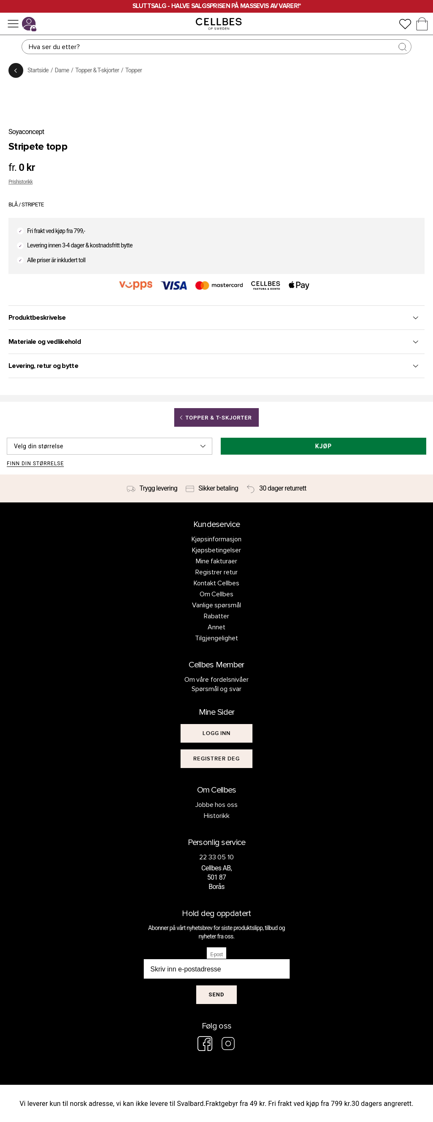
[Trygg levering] (152, 488)
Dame (62, 70)
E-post (216, 954)
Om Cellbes (217, 594)
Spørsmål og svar (217, 689)
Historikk (217, 816)
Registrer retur (216, 572)
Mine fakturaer (217, 561)
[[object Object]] (216, 733)
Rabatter (216, 616)
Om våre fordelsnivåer (216, 679)
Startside (38, 70)
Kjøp (323, 446)
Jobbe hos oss (216, 805)
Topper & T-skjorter (97, 70)
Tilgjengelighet (216, 638)
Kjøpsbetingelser (216, 550)
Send (217, 994)
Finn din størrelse (35, 463)
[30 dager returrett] (276, 488)
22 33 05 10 (216, 857)
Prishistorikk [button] (20, 182)
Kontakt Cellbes (217, 583)
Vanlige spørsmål (216, 605)
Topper (133, 70)
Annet (216, 627)
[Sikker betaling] (211, 488)
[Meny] (13, 23)
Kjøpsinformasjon (216, 539)
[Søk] (216, 46)
